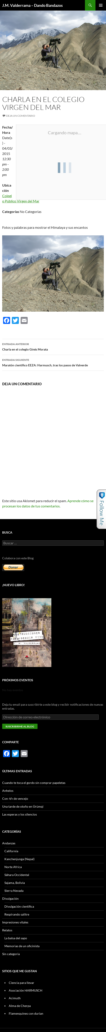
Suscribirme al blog (19, 726)
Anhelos (7, 790)
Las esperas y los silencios (19, 814)
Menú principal (100, 5)
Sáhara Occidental (16, 875)
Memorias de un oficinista (22, 946)
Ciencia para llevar (21, 983)
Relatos (7, 930)
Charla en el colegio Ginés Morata (53, 346)
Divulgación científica (19, 906)
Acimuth (15, 998)
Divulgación (10, 898)
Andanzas (8, 843)
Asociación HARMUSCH (25, 990)
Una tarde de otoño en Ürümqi (22, 806)
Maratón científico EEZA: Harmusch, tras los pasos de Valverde (53, 362)
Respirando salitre (16, 914)
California (11, 851)
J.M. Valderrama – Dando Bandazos (32, 5)
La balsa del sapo (15, 938)
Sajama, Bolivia (14, 883)
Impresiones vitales (15, 922)
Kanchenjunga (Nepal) (19, 859)
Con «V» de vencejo (15, 798)
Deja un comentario (20, 115)
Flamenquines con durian (26, 1013)
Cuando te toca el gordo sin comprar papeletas (33, 783)
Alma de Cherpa (20, 1006)
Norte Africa (13, 867)
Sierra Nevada (13, 890)
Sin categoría (11, 954)
